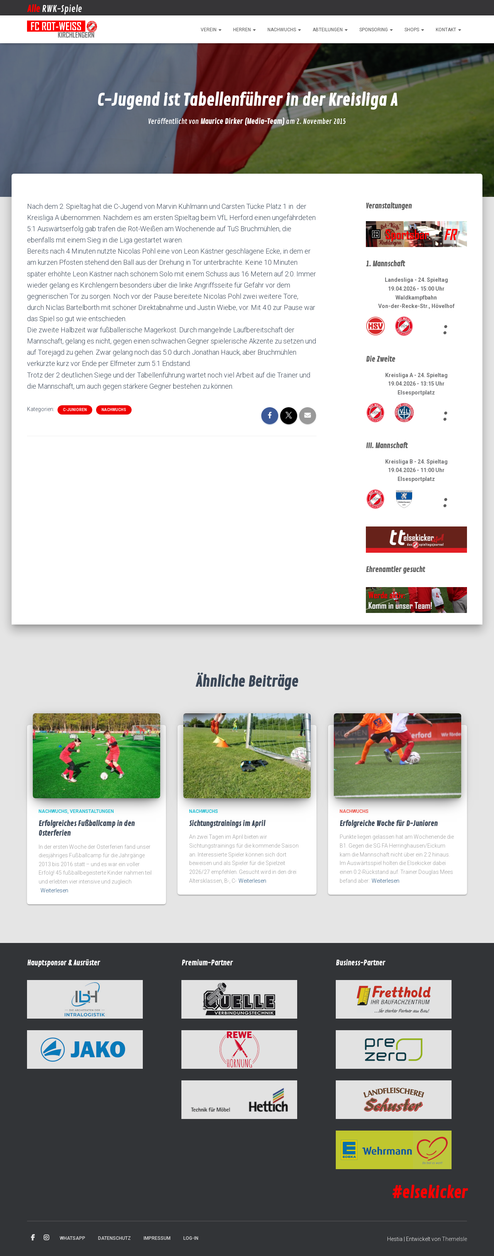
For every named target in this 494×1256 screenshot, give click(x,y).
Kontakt (448, 29)
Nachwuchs (284, 29)
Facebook (33, 1238)
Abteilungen (330, 29)
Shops (414, 29)
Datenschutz (114, 1238)
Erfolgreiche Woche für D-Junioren (389, 823)
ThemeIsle (454, 1239)
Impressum (157, 1238)
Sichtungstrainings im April (227, 823)
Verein (211, 29)
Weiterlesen (54, 890)
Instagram (46, 1238)
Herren (244, 29)
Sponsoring (376, 29)
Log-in (190, 1238)
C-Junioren (75, 410)
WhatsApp (72, 1238)
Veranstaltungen (92, 811)
